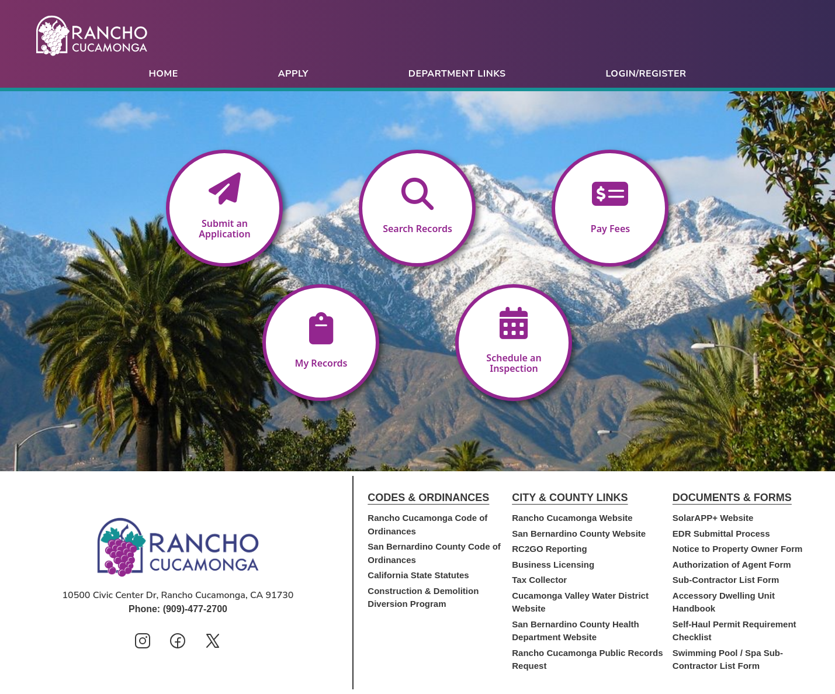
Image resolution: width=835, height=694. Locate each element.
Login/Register (646, 73)
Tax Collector (539, 580)
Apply (293, 73)
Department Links (457, 73)
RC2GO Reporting (549, 549)
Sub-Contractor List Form (726, 580)
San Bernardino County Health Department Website (575, 631)
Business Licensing (553, 564)
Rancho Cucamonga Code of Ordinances (427, 524)
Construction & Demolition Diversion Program (423, 597)
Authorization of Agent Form (732, 564)
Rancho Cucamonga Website (572, 518)
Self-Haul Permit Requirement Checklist (734, 631)
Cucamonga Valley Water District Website (580, 602)
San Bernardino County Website (579, 533)
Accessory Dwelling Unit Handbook (724, 602)
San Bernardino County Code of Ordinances (434, 553)
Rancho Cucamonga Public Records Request (587, 659)
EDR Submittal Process (721, 533)
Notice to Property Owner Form (738, 549)
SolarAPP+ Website (713, 518)
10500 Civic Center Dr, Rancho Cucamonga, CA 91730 (177, 595)
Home (163, 73)
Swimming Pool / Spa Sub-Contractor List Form (728, 659)
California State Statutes (418, 575)
